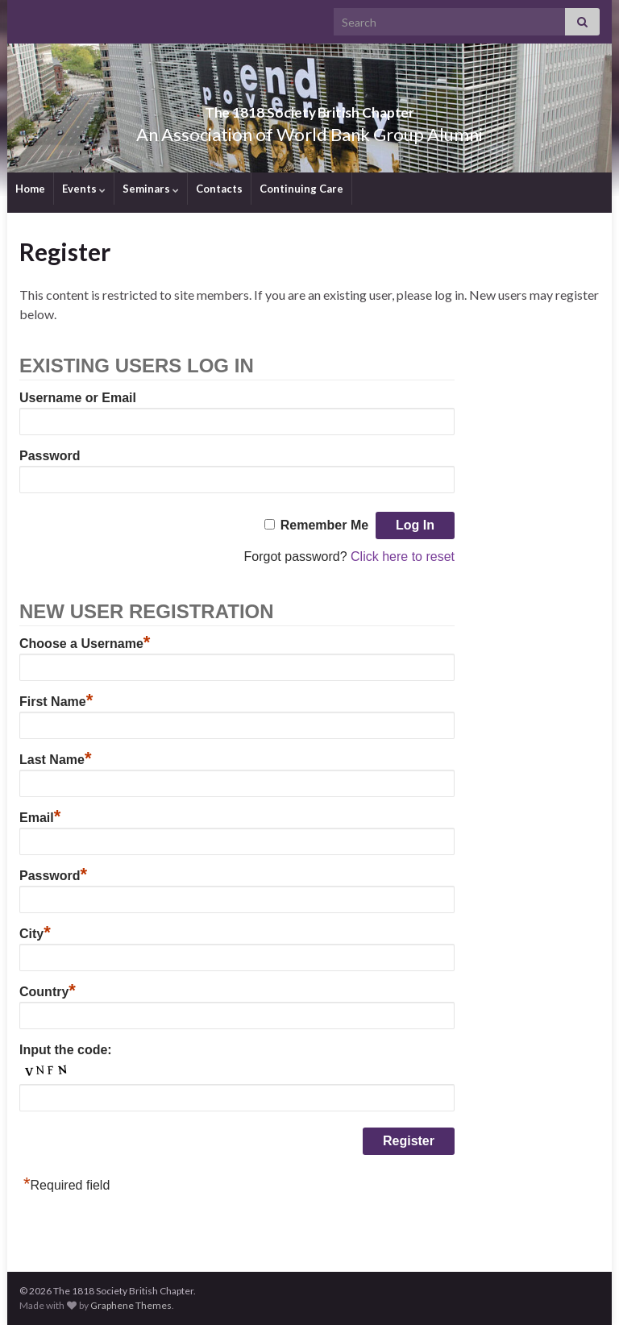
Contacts (219, 188)
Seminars (151, 188)
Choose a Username (84, 643)
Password (50, 456)
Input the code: (65, 1050)
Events (84, 188)
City (35, 934)
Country (47, 992)
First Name (56, 701)
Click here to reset (403, 556)
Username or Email (77, 398)
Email (39, 817)
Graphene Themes (131, 1305)
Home (30, 188)
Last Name (55, 759)
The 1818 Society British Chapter (309, 107)
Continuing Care (301, 188)
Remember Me (324, 525)
